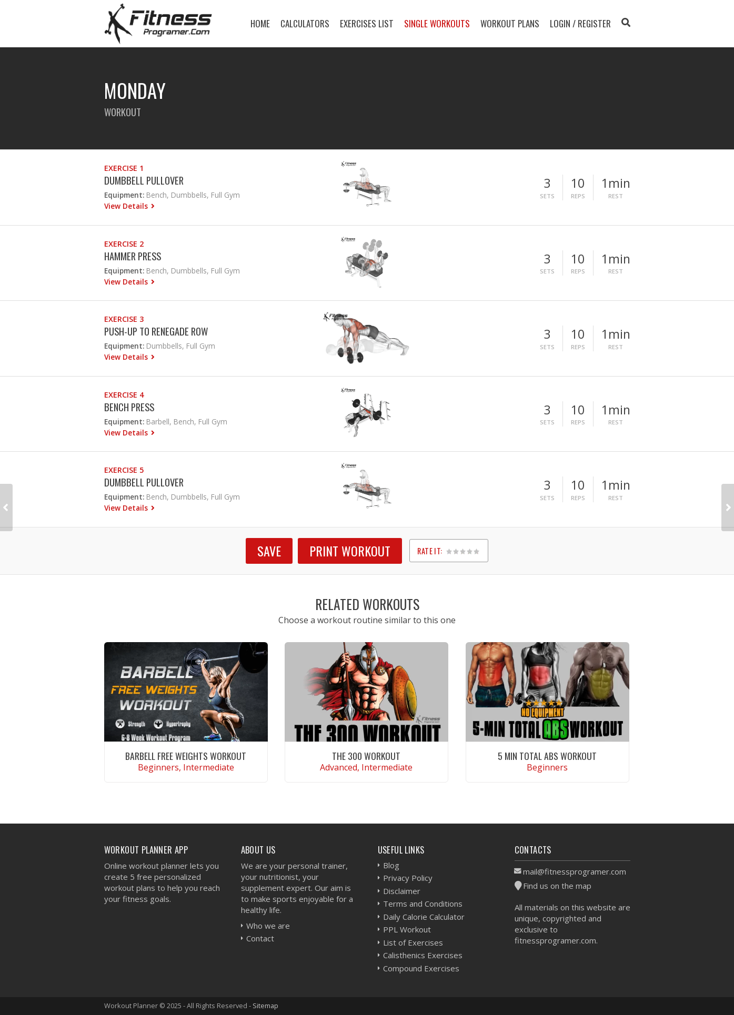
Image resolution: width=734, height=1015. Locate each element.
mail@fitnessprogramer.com (574, 871)
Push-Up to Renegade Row (156, 331)
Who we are (268, 925)
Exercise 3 (124, 319)
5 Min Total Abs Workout (547, 756)
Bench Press (129, 407)
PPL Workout (407, 929)
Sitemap (265, 1005)
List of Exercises (413, 942)
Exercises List (367, 23)
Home (260, 23)
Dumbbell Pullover (144, 180)
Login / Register (580, 23)
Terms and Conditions (422, 903)
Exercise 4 (124, 395)
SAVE (269, 550)
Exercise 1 (124, 168)
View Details (127, 206)
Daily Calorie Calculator (424, 916)
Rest (615, 196)
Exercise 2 (124, 244)
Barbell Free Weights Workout (185, 756)
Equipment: (124, 195)
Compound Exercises (421, 968)
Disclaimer (401, 891)
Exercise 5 (124, 470)
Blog (391, 865)
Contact (260, 938)
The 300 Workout (366, 756)
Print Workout (349, 550)
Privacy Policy (408, 877)
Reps (578, 196)
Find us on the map (557, 885)
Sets (547, 196)
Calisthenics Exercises (422, 955)
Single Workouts (437, 23)
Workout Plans (509, 23)
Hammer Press (132, 256)
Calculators (304, 23)
